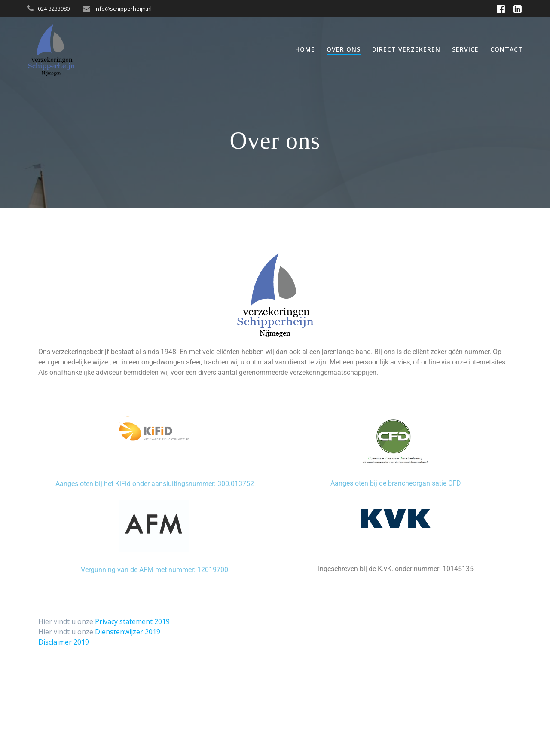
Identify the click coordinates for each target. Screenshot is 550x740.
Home (305, 49)
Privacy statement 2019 (132, 621)
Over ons (344, 49)
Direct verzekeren (406, 49)
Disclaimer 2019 (63, 642)
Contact (506, 49)
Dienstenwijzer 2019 (127, 631)
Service (465, 49)
